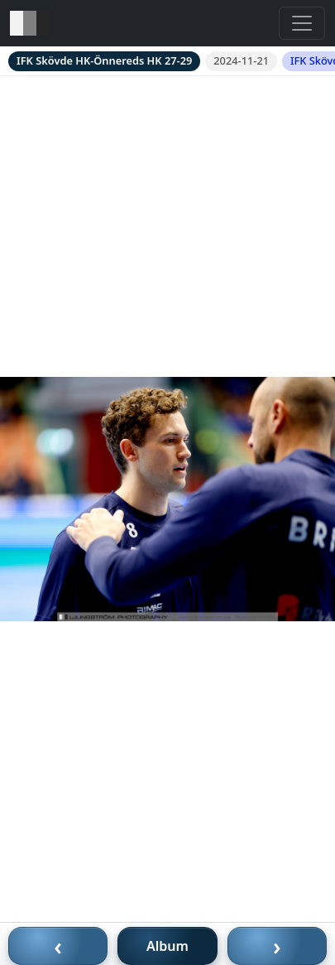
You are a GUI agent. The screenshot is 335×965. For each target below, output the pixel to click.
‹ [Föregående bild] (58, 946)
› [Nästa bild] (277, 946)
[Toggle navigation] (302, 23)
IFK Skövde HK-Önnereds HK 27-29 (104, 60)
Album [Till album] (167, 946)
